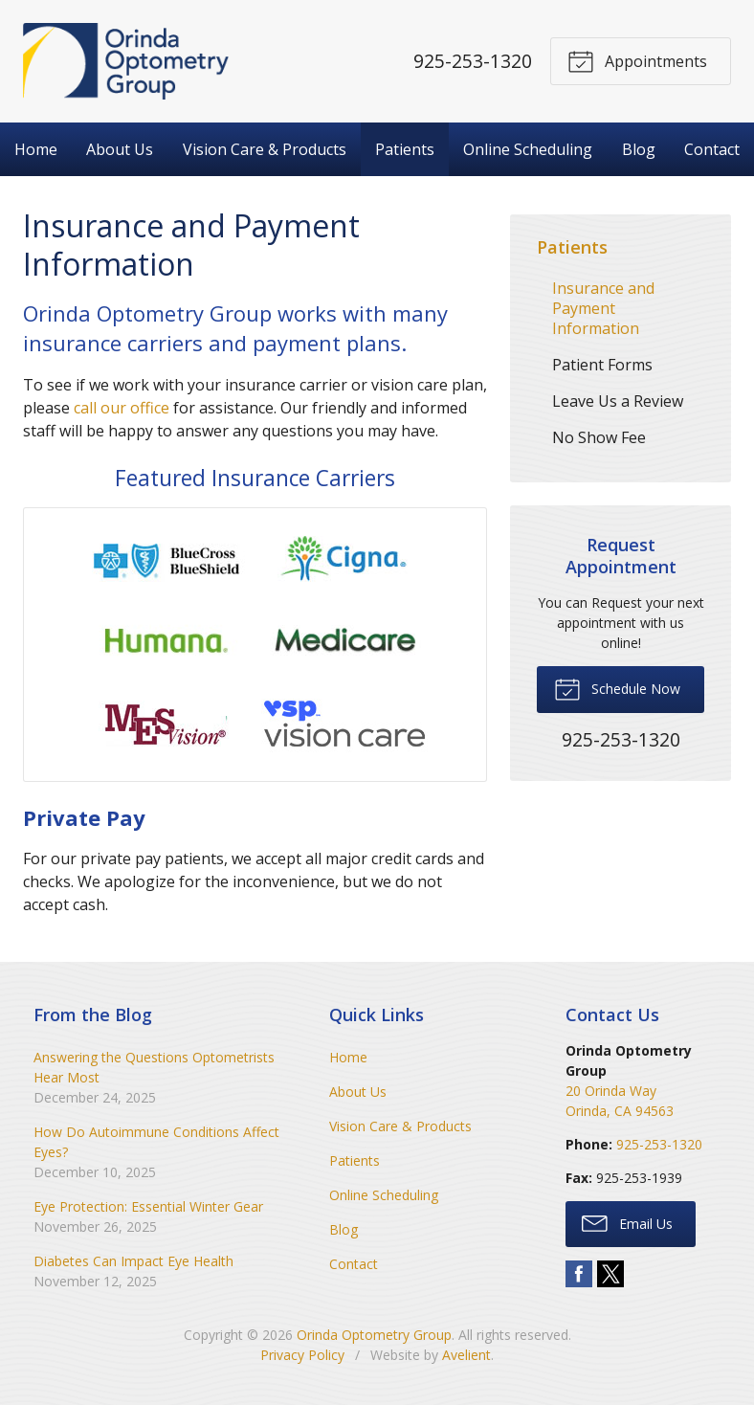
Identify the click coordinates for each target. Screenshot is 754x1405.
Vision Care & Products (264, 149)
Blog (638, 149)
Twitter (610, 1273)
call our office (121, 407)
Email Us (627, 1222)
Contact (712, 149)
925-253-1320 (472, 61)
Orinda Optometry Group (374, 1335)
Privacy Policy (302, 1355)
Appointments (637, 60)
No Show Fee (599, 437)
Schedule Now (617, 688)
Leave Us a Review (617, 401)
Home (35, 149)
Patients (404, 149)
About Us (119, 149)
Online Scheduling (527, 149)
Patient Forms (602, 364)
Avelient (466, 1355)
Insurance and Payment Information (603, 308)
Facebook (579, 1273)
